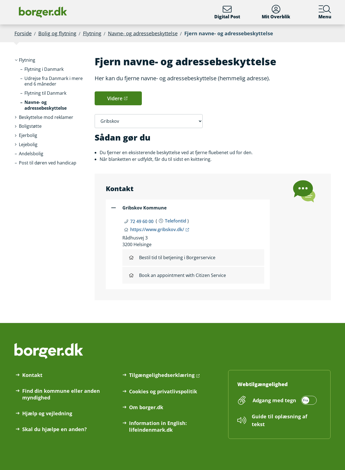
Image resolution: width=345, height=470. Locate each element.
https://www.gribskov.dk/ (157, 229)
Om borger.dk (146, 407)
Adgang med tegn (274, 400)
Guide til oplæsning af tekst (279, 420)
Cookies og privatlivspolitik (163, 391)
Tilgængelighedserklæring (162, 375)
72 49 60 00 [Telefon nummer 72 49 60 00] (141, 221)
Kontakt (32, 375)
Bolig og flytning (57, 33)
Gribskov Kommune (144, 208)
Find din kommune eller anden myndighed (61, 394)
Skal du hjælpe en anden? (54, 429)
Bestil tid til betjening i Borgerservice (172, 257)
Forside (23, 33)
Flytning (92, 33)
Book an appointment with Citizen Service (177, 275)
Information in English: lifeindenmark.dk (158, 426)
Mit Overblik (276, 12)
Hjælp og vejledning (47, 413)
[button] (27, 60)
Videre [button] (114, 98)
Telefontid (175, 221)
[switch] (284, 400)
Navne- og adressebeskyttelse (143, 33)
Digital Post (227, 12)
